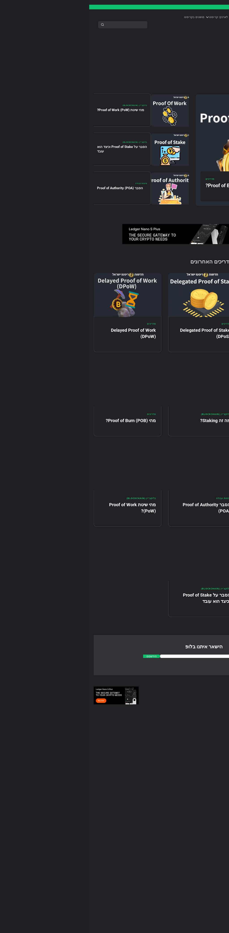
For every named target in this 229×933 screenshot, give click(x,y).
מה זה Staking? (126, 423)
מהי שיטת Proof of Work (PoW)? (31, 111)
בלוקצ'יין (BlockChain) (44, 107)
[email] (199, 279)
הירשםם (62, 662)
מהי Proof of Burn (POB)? (143, 186)
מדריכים (120, 180)
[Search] (13, 24)
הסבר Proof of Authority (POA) (31, 189)
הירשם (171, 279)
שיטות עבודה (51, 184)
